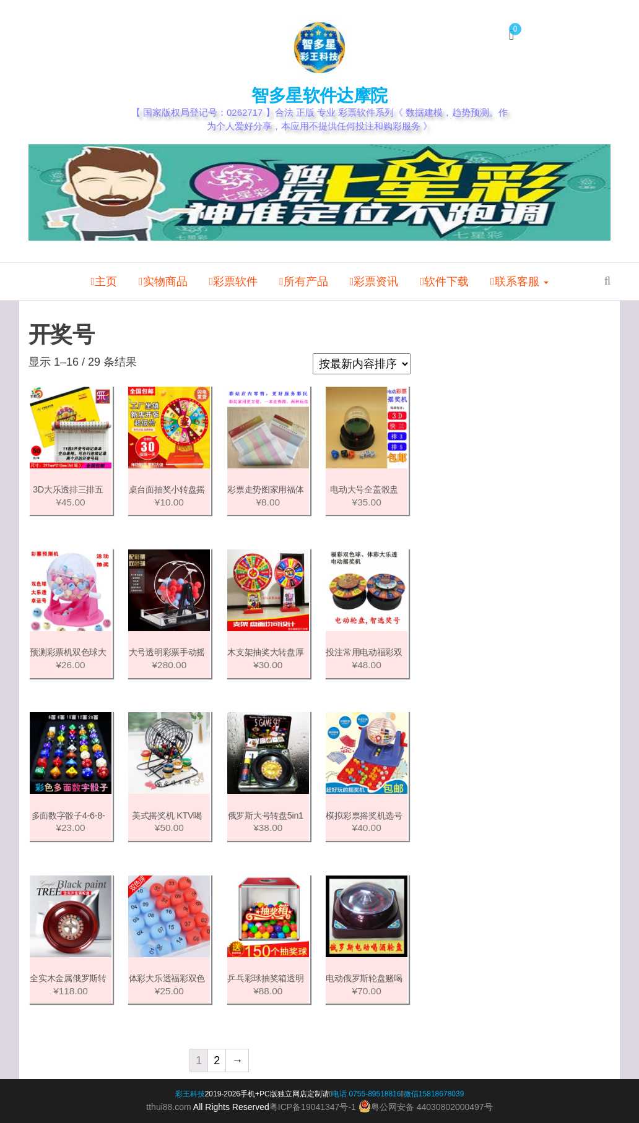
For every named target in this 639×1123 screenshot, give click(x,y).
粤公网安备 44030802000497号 (426, 1106)
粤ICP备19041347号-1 (312, 1107)
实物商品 (163, 281)
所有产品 (303, 281)
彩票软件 (233, 281)
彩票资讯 (374, 281)
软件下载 (444, 281)
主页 (103, 281)
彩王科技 (190, 1094)
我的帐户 (120, 45)
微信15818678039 (434, 1094)
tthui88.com (168, 1107)
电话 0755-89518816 (366, 1094)
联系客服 (519, 281)
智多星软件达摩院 (319, 95)
